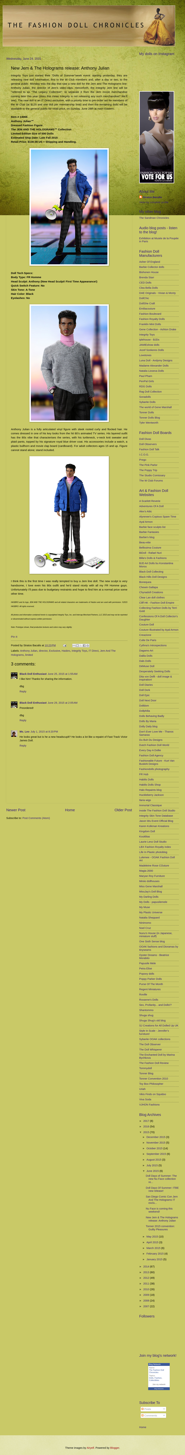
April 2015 (152, 1242)
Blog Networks (159, 1389)
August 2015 (154, 1159)
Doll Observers (148, 444)
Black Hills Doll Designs (153, 576)
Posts (146, 1409)
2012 (146, 1277)
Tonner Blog (146, 1073)
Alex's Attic (145, 511)
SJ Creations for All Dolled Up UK (158, 1025)
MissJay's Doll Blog (150, 891)
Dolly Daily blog (148, 726)
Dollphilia (144, 710)
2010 (146, 1289)
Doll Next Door (147, 700)
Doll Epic (144, 695)
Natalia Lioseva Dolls (151, 370)
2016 (146, 1126)
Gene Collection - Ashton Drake (157, 329)
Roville (143, 994)
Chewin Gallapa (148, 587)
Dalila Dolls (145, 655)
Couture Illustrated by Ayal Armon (158, 629)
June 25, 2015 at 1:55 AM (63, 673)
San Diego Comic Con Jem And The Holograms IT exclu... (162, 1199)
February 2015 (155, 1253)
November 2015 (156, 1142)
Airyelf (90, 1447)
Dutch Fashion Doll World (154, 745)
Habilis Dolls (146, 779)
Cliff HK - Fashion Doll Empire (156, 602)
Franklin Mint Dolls (150, 324)
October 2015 (154, 1148)
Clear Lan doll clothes (152, 597)
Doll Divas (145, 439)
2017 (146, 1120)
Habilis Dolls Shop (150, 784)
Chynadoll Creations (151, 592)
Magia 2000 (146, 870)
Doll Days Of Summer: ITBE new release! (162, 1189)
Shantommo (146, 1010)
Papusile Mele (147, 963)
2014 (146, 1266)
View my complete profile (153, 202)
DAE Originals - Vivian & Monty (157, 293)
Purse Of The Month (151, 984)
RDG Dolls (145, 386)
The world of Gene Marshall (155, 407)
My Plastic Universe (150, 912)
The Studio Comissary (152, 475)
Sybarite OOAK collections (154, 1039)
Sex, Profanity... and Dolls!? (155, 1004)
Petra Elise (145, 968)
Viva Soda (145, 1099)
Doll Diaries (146, 684)
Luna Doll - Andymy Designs (155, 360)
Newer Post (15, 810)
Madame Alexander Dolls (154, 365)
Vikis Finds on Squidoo (152, 1094)
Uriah (142, 1089)
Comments (149, 1415)
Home (70, 810)
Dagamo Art (146, 650)
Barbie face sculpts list (152, 527)
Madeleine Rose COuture (154, 865)
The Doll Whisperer (150, 1049)
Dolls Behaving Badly (151, 716)
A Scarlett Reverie (149, 501)
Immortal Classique (150, 805)
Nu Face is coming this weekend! (159, 1210)
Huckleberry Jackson (151, 794)
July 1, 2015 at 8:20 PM (44, 731)
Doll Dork (144, 690)
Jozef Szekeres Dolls (151, 350)
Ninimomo (145, 922)
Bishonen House (149, 272)
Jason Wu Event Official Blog (156, 820)
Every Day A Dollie (150, 750)
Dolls (151, 1378)
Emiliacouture (147, 308)
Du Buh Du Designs (150, 739)
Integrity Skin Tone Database (156, 815)
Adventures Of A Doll (151, 506)
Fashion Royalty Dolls (152, 319)
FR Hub (143, 774)
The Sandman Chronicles (154, 217)
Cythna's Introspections (153, 645)
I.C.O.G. (144, 454)
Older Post (123, 810)
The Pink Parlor (148, 465)
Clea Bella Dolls (148, 287)
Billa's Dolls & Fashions (153, 558)
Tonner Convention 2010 (153, 1078)
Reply (23, 691)
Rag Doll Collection (150, 391)
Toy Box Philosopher (151, 1083)
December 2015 (156, 1137)
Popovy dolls (146, 973)
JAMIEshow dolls (149, 344)
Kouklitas (144, 836)
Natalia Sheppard (149, 917)
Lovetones (145, 355)
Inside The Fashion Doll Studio (157, 810)
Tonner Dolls (146, 412)
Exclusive (54, 650)
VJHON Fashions (149, 1104)
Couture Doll (146, 624)
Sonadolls (145, 396)
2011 (146, 1283)
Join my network (158, 1384)
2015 (146, 1132)
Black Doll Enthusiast (33, 673)
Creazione (145, 635)
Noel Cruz (145, 928)
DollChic (144, 298)
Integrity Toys (79, 650)
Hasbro (66, 650)
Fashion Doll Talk (149, 449)
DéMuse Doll (146, 666)
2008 (146, 1300)
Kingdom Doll (147, 831)
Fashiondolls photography (154, 769)
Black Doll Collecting (151, 571)
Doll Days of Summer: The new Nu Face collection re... (161, 1179)
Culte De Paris (147, 640)
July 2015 (152, 1165)
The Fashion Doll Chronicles (156, 1371)
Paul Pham (145, 376)
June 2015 (152, 1171)
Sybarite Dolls (147, 402)
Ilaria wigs (145, 800)
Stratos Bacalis (152, 197)
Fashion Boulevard (150, 313)
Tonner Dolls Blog (149, 417)
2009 (146, 1294)
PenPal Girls (146, 381)
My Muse (144, 907)
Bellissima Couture (150, 547)
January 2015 (154, 1259)
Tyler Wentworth (148, 422)
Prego (142, 459)
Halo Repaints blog (150, 789)
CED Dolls (145, 282)
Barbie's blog (146, 537)
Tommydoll (145, 1068)
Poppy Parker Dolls (150, 978)
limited (29, 654)
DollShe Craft (147, 303)
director (43, 650)
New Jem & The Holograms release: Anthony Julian (162, 1219)
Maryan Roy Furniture (152, 876)
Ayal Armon (146, 521)
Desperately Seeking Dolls (154, 671)
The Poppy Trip (148, 470)
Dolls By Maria (147, 721)
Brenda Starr (146, 277)
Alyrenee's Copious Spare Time (157, 516)
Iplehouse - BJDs (149, 339)
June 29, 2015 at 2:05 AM (63, 702)
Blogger (114, 1447)
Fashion (158, 1378)
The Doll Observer (150, 1044)
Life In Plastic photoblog (153, 852)
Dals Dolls (145, 661)
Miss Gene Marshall (151, 886)
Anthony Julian (29, 650)
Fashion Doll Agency (151, 755)
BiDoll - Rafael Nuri (150, 552)
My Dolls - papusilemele (153, 902)
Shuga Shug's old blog (152, 1020)
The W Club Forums (151, 480)
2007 (146, 1306)
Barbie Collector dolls (151, 267)
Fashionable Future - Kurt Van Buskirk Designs (156, 762)
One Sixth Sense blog (152, 941)
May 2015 (152, 1236)
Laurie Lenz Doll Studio (152, 841)
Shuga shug (146, 1015)
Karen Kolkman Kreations (154, 826)
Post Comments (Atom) (36, 818)
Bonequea (145, 582)
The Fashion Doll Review (154, 1063)
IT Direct (94, 650)
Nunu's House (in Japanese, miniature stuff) (155, 935)
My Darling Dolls (148, 896)
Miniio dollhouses (149, 881)
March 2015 (153, 1248)
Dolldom (144, 705)
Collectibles (154, 1380)
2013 (146, 1272)
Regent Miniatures (150, 989)
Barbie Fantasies (149, 532)
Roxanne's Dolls (148, 999)
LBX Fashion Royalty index (155, 846)
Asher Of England (149, 261)
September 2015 (156, 1153)
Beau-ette (145, 542)
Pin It (14, 636)
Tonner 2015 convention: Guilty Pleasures (160, 1228)
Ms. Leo (24, 731)
